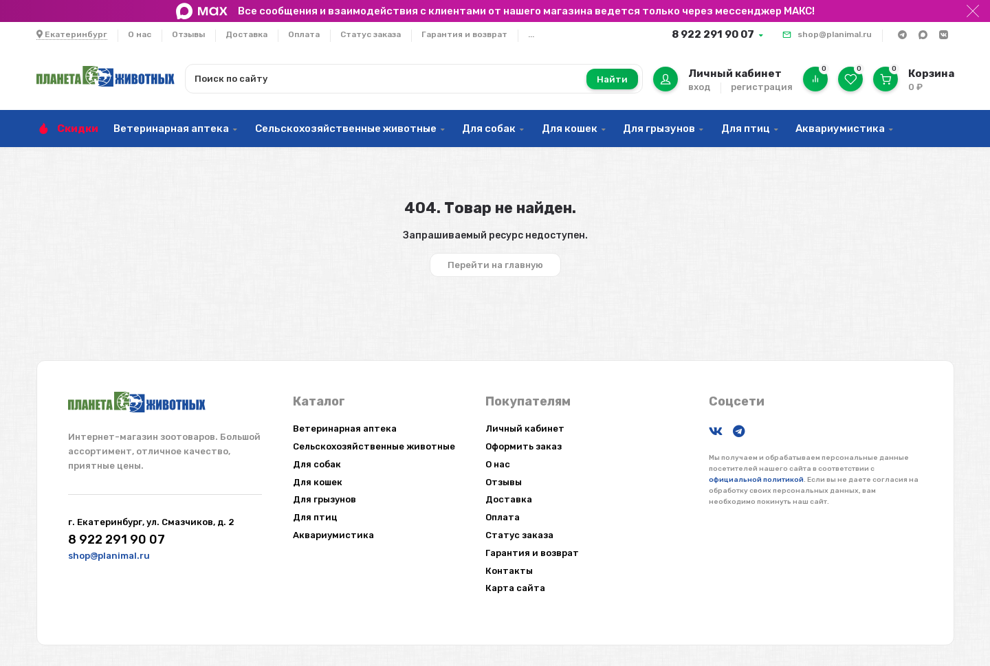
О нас (139, 34)
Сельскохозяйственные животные (346, 128)
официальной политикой (756, 480)
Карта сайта (515, 588)
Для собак (489, 128)
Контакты (509, 571)
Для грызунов (659, 128)
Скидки (77, 128)
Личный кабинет (524, 428)
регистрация (762, 87)
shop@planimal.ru (835, 34)
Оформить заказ (523, 446)
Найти (612, 79)
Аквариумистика (840, 128)
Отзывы (188, 34)
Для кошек (569, 128)
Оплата (304, 34)
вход (699, 87)
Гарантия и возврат (464, 34)
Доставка (246, 34)
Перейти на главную (495, 265)
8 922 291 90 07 (713, 34)
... (531, 34)
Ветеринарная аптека (171, 128)
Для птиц (745, 128)
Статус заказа (370, 34)
